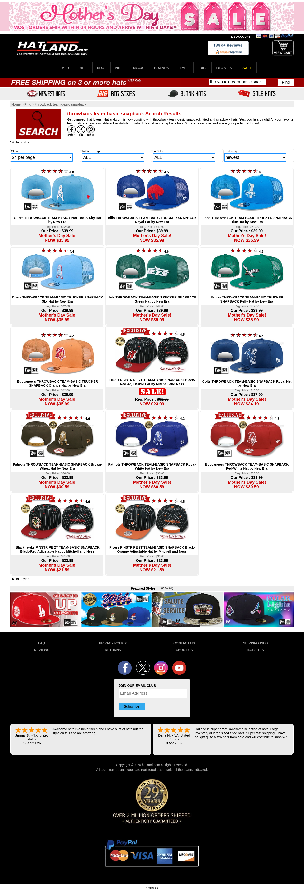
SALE (247, 68)
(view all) (167, 588)
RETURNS (113, 650)
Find (286, 82)
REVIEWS (41, 650)
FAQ (41, 643)
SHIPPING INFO (255, 643)
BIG (203, 68)
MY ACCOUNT (240, 36)
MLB (65, 68)
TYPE (184, 68)
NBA (101, 68)
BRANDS (161, 68)
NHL (119, 68)
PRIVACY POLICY (113, 643)
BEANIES (224, 68)
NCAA (138, 68)
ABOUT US (184, 650)
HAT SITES (255, 650)
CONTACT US (184, 643)
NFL (83, 68)
